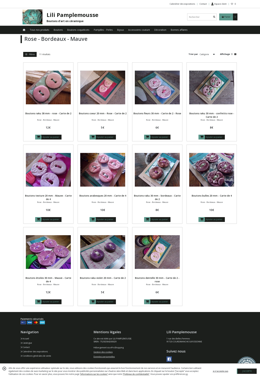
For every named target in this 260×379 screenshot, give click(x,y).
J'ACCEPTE (247, 371)
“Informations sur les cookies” (94, 374)
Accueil (25, 338)
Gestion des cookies (103, 352)
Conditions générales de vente (36, 355)
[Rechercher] (214, 17)
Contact (203, 3)
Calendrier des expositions (34, 351)
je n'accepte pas (220, 371)
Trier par (193, 54)
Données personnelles (104, 356)
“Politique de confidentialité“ (136, 374)
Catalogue (26, 343)
